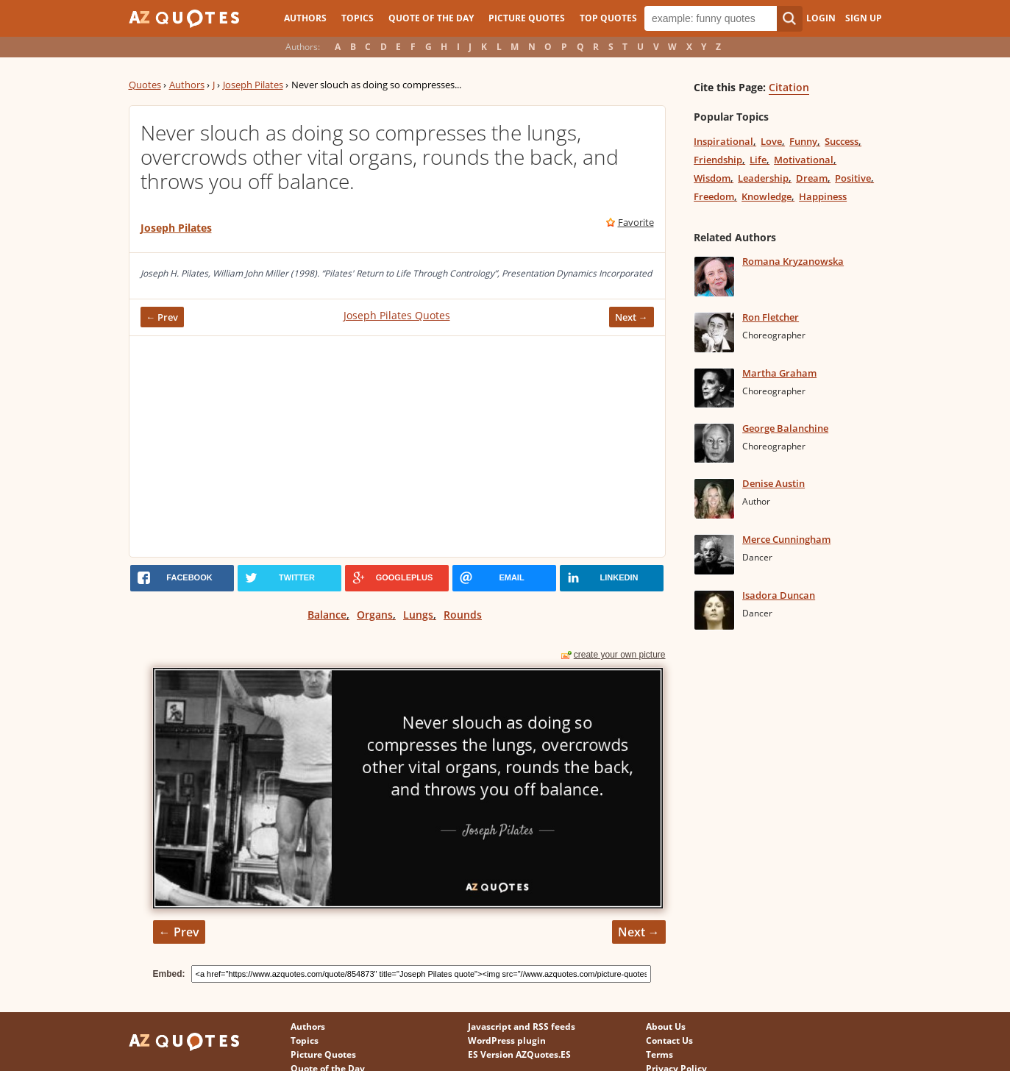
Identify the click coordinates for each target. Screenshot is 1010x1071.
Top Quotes (608, 18)
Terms (659, 1054)
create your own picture (620, 655)
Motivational (803, 159)
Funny (803, 141)
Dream (812, 178)
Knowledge (767, 196)
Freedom (714, 196)
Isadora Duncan (778, 595)
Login (821, 18)
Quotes (145, 84)
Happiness (823, 196)
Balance (326, 615)
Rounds (463, 615)
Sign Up (863, 18)
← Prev (162, 317)
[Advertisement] (397, 446)
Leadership (763, 178)
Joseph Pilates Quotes (397, 315)
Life (758, 159)
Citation (789, 87)
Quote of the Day (431, 18)
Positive (853, 178)
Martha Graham (779, 373)
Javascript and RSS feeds (521, 1026)
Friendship (718, 159)
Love (771, 141)
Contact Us (669, 1040)
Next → (631, 317)
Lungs (418, 615)
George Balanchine (785, 428)
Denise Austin (773, 483)
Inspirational (723, 141)
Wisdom (712, 178)
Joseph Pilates (253, 84)
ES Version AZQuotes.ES (519, 1054)
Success (841, 141)
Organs (375, 615)
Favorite (636, 222)
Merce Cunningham (786, 539)
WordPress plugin (507, 1040)
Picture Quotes (526, 18)
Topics (357, 18)
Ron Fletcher (770, 317)
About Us (666, 1026)
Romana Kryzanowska (793, 261)
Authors (305, 18)
